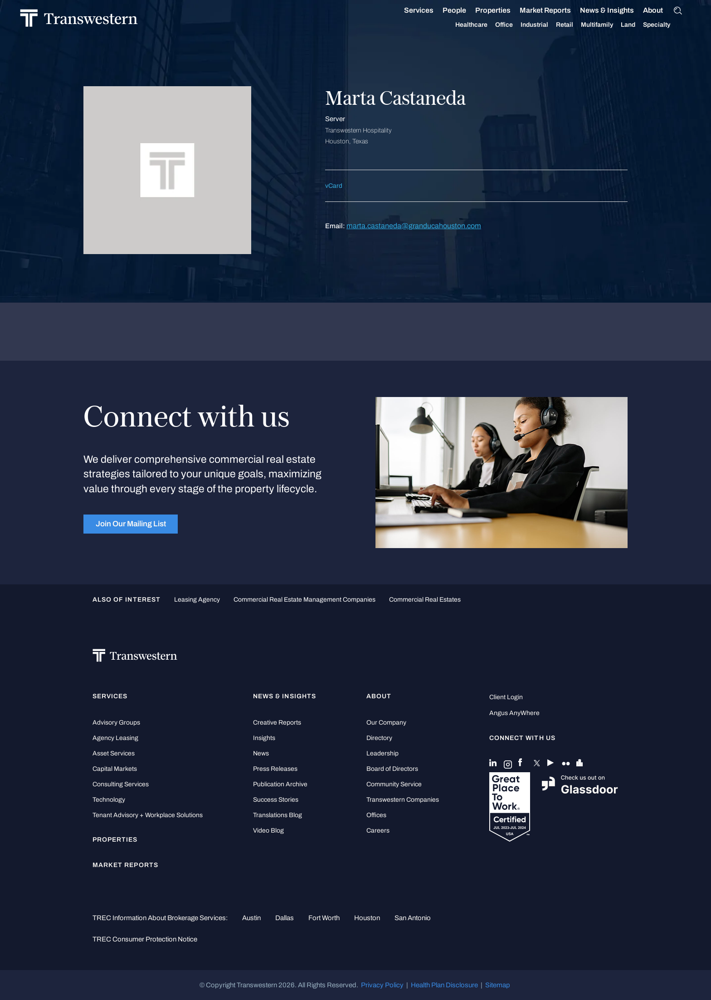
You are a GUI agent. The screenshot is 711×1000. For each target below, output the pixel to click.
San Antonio (412, 918)
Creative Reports (277, 722)
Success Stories (275, 799)
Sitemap (497, 985)
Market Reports (536, 10)
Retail (555, 25)
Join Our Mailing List (131, 524)
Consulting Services (121, 784)
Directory (379, 738)
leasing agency (197, 599)
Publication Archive (280, 784)
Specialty (647, 25)
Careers (378, 830)
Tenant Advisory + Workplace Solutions (148, 815)
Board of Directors (392, 768)
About (644, 10)
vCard (333, 185)
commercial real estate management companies (304, 599)
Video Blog (268, 830)
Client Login (506, 697)
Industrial (525, 25)
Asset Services (114, 753)
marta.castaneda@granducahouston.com (413, 226)
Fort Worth (324, 918)
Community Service (394, 784)
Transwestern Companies (402, 799)
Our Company (386, 722)
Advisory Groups (116, 722)
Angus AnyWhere (514, 713)
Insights (264, 738)
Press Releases (275, 768)
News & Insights (598, 10)
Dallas (284, 918)
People (445, 10)
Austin (251, 918)
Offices (376, 815)
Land (619, 24)
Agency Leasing (115, 738)
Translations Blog (277, 815)
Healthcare (462, 25)
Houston (367, 918)
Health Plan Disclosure (444, 985)
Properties (484, 10)
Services (409, 10)
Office (495, 25)
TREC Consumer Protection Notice (145, 939)
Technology (109, 799)
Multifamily (588, 25)
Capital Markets (115, 768)
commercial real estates (425, 599)
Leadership (382, 753)
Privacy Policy (382, 985)
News (261, 753)
